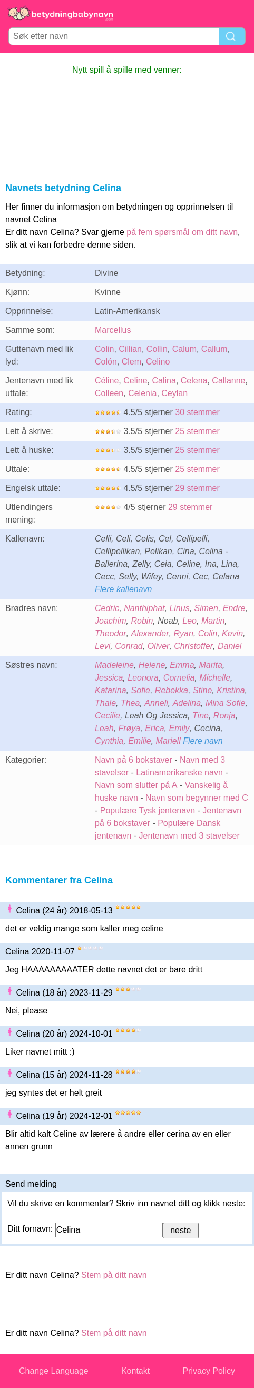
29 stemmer (197, 488)
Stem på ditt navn (114, 1275)
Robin (142, 620)
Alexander (150, 633)
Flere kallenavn (123, 589)
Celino (158, 361)
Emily (179, 728)
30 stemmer (197, 412)
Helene (152, 665)
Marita (210, 665)
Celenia (142, 393)
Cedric (107, 608)
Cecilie (107, 715)
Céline (107, 380)
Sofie (140, 690)
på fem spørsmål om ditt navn (182, 232)
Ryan (183, 633)
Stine (202, 690)
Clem (131, 361)
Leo (189, 620)
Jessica (109, 677)
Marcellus (113, 330)
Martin (212, 620)
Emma (182, 665)
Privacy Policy (208, 1370)
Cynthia (109, 740)
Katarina (110, 690)
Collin (157, 348)
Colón (106, 361)
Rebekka (171, 690)
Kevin (232, 633)
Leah (104, 728)
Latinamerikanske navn (179, 772)
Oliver (159, 646)
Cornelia (179, 677)
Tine (200, 715)
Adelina (187, 702)
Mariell (168, 740)
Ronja (224, 715)
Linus (179, 608)
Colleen (109, 393)
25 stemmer (197, 431)
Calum (184, 348)
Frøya (129, 728)
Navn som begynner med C (196, 797)
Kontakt (135, 1370)
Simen (206, 608)
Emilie (139, 740)
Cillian (130, 348)
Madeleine (114, 665)
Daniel (229, 646)
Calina (164, 380)
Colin (104, 348)
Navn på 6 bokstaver (133, 759)
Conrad (128, 646)
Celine (135, 380)
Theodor (110, 633)
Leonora (143, 677)
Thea (130, 702)
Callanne (228, 380)
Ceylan (174, 393)
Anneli (156, 702)
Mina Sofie (226, 702)
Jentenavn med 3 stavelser (189, 835)
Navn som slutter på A (136, 785)
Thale (105, 702)
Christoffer (193, 646)
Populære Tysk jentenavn (147, 810)
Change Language (54, 1370)
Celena (194, 380)
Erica (154, 728)
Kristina (231, 690)
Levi (102, 646)
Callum (214, 348)
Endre (234, 608)
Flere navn (203, 740)
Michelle (214, 677)
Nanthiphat (144, 608)
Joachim (110, 620)
